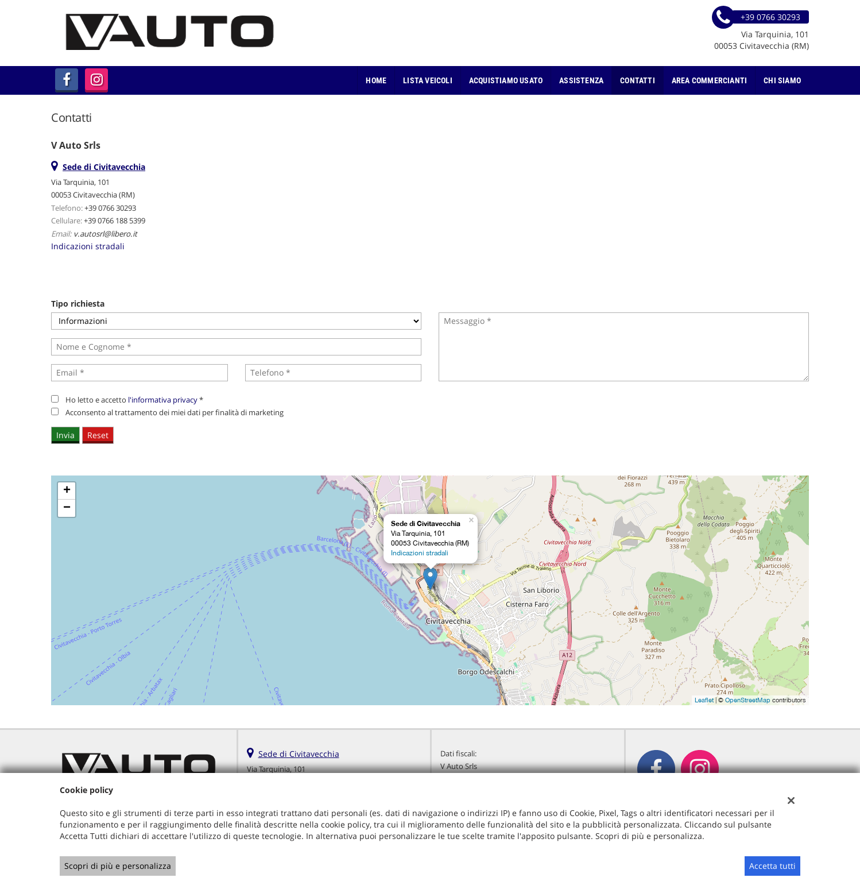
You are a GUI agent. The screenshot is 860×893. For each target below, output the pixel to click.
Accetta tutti (772, 865)
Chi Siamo (782, 80)
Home (376, 80)
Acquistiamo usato (506, 80)
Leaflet (704, 700)
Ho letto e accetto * (134, 400)
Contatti (637, 80)
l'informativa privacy (162, 400)
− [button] (67, 508)
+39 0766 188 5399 (114, 220)
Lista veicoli (427, 80)
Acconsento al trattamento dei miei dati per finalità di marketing (174, 412)
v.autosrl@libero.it (105, 234)
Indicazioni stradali (88, 246)
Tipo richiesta (77, 303)
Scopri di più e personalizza (117, 865)
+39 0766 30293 (110, 208)
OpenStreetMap (747, 700)
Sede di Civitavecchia (298, 753)
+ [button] (67, 491)
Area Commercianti (709, 80)
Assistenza (581, 80)
